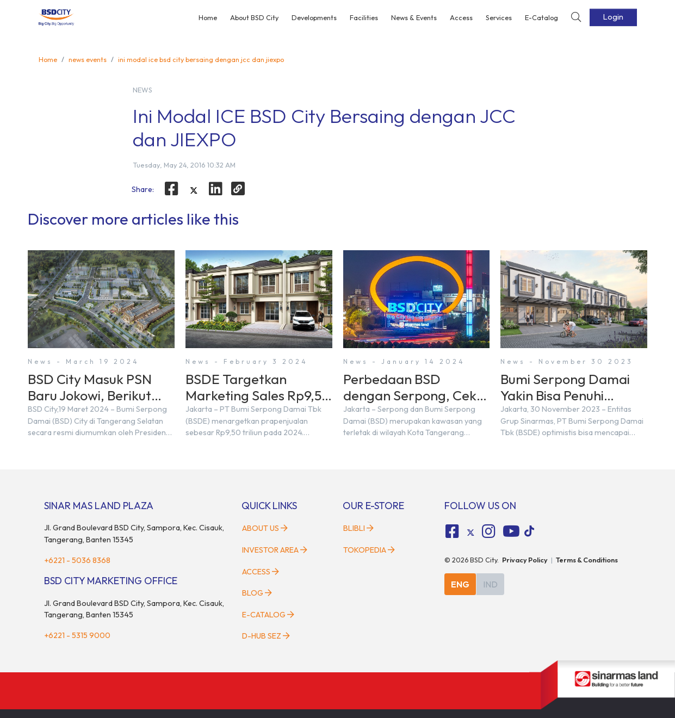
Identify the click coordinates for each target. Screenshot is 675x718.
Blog (257, 593)
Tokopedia (369, 550)
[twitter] (193, 190)
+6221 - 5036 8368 (77, 560)
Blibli (358, 528)
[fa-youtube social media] (511, 531)
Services (499, 17)
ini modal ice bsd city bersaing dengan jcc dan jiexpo (201, 59)
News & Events (414, 17)
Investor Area (274, 550)
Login (613, 17)
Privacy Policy (525, 559)
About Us (265, 528)
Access (461, 17)
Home (208, 17)
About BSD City (254, 17)
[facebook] (171, 188)
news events (88, 59)
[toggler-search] (576, 18)
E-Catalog (541, 17)
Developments (314, 17)
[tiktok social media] (470, 533)
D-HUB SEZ (266, 636)
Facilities (364, 17)
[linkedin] (216, 188)
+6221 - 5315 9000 (77, 635)
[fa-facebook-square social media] (452, 531)
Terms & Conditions (587, 559)
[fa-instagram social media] (489, 531)
